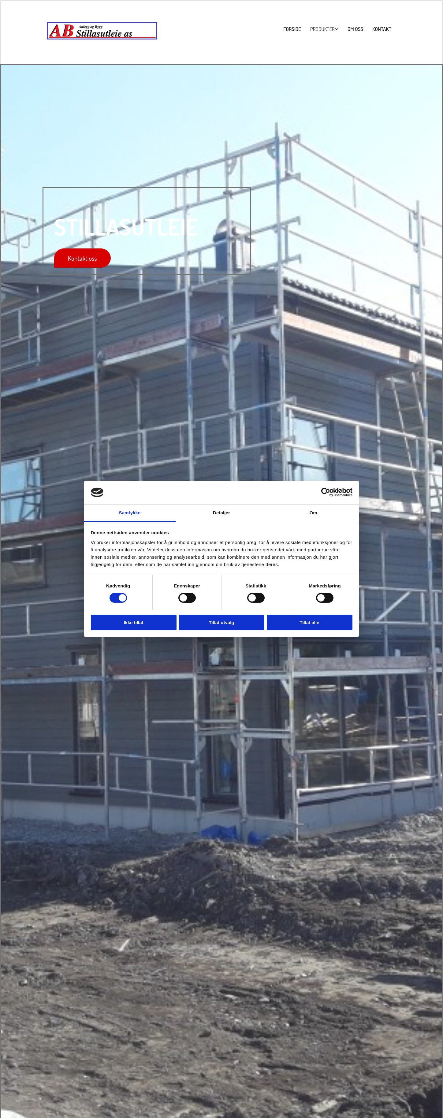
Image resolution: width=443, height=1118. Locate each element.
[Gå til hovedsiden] (102, 38)
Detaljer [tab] (221, 512)
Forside (292, 29)
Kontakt (381, 29)
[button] (82, 258)
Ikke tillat (133, 622)
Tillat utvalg (221, 622)
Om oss (355, 29)
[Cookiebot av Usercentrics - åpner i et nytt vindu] (325, 492)
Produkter (322, 29)
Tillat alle (309, 622)
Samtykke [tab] (130, 512)
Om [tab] (313, 512)
